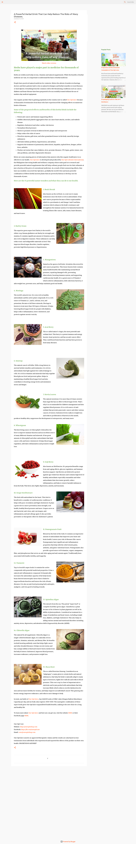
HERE (70, 713)
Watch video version (49, 63)
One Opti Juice (72, 100)
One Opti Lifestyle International (72, 160)
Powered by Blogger (68, 841)
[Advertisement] (49, 781)
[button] (15, 22)
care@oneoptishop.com (27, 732)
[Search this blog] (125, 2)
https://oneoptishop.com (28, 727)
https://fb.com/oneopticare (30, 729)
